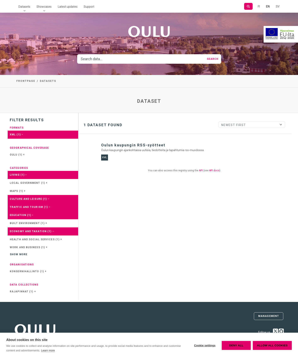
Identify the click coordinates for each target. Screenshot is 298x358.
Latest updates (68, 6)
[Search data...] (141, 59)
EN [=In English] (268, 6)
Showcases (44, 6)
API (201, 170)
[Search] (248, 6)
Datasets (24, 6)
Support (89, 6)
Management (268, 316)
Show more (18, 254)
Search (213, 59)
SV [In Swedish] (278, 6)
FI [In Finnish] (259, 6)
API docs (214, 170)
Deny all (236, 345)
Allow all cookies (272, 345)
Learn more (48, 350)
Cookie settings (205, 345)
